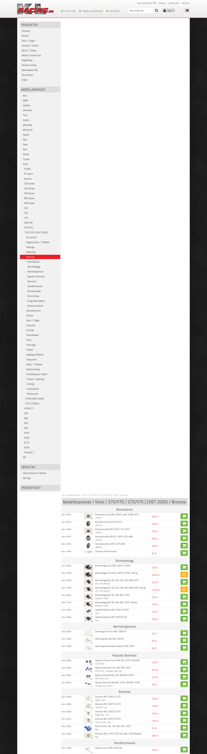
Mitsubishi (27, 130)
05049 (69, 194)
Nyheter (186, 3)
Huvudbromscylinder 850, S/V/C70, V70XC (113, 419)
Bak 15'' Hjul (100, 365)
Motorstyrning (30, 369)
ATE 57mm (99, 190)
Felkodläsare (30, 335)
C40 (24, 213)
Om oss (108, 727)
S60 (24, 413)
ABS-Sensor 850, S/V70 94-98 (108, 500)
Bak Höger (99, 321)
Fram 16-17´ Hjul (102, 357)
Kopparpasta (100, 590)
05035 (69, 434)
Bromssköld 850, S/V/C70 (106, 303)
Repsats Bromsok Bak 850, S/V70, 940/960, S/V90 (117, 209)
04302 (69, 137)
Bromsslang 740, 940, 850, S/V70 (110, 339)
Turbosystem (30, 389)
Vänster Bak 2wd (102, 248)
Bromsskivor (30, 262)
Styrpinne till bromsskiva (105, 78)
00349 (69, 107)
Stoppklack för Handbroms (106, 412)
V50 (24, 423)
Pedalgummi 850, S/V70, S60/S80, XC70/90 (114, 456)
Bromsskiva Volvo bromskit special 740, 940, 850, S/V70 (119, 657)
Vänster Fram (101, 234)
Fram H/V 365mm (102, 343)
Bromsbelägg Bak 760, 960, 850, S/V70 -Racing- (116, 129)
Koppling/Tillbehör (32, 354)
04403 (69, 405)
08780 (69, 449)
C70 (24, 218)
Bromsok (28, 281)
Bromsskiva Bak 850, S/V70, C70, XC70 (112, 56)
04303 (69, 144)
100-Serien (27, 183)
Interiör (27, 349)
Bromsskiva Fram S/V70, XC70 (108, 49)
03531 (69, 42)
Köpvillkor (174, 3)
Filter (26, 340)
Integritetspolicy (68, 739)
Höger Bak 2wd (102, 241)
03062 (69, 166)
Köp (184, 44)
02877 (69, 289)
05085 (69, 187)
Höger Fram (100, 226)
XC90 (25, 447)
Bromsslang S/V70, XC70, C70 (108, 354)
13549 (69, 552)
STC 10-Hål (100, 547)
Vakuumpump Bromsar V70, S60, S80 (111, 441)
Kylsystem (29, 359)
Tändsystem (29, 393)
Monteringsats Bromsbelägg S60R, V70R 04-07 (115, 680)
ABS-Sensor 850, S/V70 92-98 (108, 485)
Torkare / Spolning (32, 379)
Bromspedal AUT (102, 467)
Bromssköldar (31, 291)
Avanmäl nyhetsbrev (27, 742)
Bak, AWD (99, 518)
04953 (69, 500)
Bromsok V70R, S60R (104, 628)
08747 (69, 64)
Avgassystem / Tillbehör (35, 242)
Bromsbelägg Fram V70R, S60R (108, 673)
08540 (69, 544)
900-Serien (28, 203)
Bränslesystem (31, 310)
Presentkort (31, 488)
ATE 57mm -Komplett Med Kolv (108, 198)
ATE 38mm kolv (101, 205)
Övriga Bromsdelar (33, 301)
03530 (69, 56)
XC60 (25, 437)
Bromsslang (30, 296)
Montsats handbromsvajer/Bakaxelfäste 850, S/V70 (117, 281)
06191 (69, 508)
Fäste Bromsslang (103, 383)
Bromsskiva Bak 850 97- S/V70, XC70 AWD (113, 64)
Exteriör (27, 330)
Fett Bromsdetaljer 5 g (105, 598)
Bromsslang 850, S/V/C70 (106, 369)
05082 (69, 456)
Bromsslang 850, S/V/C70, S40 (108, 361)
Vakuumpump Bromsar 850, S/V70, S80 (112, 434)
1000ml (98, 555)
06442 (69, 420)
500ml (97, 563)
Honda (25, 120)
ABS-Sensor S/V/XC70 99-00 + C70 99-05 (113, 493)
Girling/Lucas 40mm (103, 212)
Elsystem (28, 325)
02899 (69, 274)
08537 (69, 530)
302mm (98, 52)
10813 (69, 568)
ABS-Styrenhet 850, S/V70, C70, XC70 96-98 (114, 529)
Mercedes (26, 125)
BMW (24, 100)
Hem (64, 22)
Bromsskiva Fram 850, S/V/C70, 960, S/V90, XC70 (117, 42)
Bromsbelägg (30, 266)
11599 (69, 115)
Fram (97, 489)
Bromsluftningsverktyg (105, 568)
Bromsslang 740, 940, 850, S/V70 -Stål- (112, 347)
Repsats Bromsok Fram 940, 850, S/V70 (112, 194)
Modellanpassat (75, 22)
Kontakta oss (67, 727)
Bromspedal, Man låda (104, 459)
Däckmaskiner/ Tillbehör (34, 473)
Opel (24, 139)
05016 (69, 464)
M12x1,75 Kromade (103, 481)
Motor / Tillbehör (31, 364)
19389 (69, 282)
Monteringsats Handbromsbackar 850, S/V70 (114, 173)
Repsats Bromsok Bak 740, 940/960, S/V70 (114, 202)
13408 (69, 636)
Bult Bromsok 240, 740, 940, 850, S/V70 (112, 252)
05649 (69, 522)
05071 (69, 209)
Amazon (26, 178)
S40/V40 (27, 222)
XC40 (25, 433)
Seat (24, 149)
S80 (24, 418)
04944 (69, 486)
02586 (69, 238)
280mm (98, 45)
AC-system (29, 237)
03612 (69, 666)
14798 (69, 695)
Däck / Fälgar (30, 320)
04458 (69, 673)
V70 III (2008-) (30, 403)
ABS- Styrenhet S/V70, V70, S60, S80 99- (113, 537)
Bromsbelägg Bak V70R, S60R (108, 687)
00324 (69, 122)
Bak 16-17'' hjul (101, 372)
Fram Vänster (101, 314)
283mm (98, 67)
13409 (69, 628)
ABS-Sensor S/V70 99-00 (106, 515)
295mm (98, 60)
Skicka (113, 715)
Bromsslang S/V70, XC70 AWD (108, 376)
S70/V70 (27, 227)
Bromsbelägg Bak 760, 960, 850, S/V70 (112, 122)
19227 (69, 591)
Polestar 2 (27, 452)
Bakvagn (28, 247)
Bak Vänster (100, 328)
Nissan (25, 134)
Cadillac (25, 105)
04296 (69, 412)
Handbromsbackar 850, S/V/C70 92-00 (111, 136)
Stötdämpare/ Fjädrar (34, 374)
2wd (97, 140)
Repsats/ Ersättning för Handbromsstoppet (114, 415)
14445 (69, 78)
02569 (69, 311)
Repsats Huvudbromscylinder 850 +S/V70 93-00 (116, 427)
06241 (69, 471)
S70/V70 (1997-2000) (34, 232)
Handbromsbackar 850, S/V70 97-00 (111, 144)
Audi (24, 95)
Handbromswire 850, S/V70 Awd (109, 289)
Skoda (25, 154)
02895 (69, 354)
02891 (69, 376)
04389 (69, 688)
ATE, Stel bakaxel (102, 110)
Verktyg (25, 478)
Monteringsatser (32, 271)
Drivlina (27, 315)
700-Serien (28, 193)
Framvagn (28, 345)
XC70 (25, 442)
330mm (98, 669)
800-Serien (27, 198)
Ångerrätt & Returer (70, 736)
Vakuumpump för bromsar (106, 575)
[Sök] (143, 11)
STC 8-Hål (99, 540)
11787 (69, 129)
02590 (69, 231)
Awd (97, 147)
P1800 (26, 169)
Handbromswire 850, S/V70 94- (108, 274)
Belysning (28, 252)
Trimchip (27, 384)
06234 (69, 478)
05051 (69, 427)
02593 (69, 223)
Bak (96, 256)
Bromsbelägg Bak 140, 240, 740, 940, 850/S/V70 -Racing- (120, 114)
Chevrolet (26, 110)
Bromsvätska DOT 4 (103, 551)
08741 (69, 49)
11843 (69, 369)
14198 (69, 658)
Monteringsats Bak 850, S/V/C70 (109, 165)
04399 (69, 173)
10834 (69, 575)
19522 (69, 253)
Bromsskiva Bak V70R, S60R (107, 665)
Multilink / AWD (101, 125)
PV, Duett (27, 174)
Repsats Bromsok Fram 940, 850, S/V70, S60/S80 (117, 187)
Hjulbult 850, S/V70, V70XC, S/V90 (110, 471)
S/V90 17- (27, 408)
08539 (69, 537)
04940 (69, 384)
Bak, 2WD (99, 511)
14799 (69, 680)
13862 (69, 582)
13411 (69, 643)
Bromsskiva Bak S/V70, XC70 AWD (110, 71)
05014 (69, 493)
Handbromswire (31, 286)
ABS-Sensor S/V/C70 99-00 (107, 507)
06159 (69, 515)
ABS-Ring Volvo (101, 522)
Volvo (24, 164)
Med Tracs (99, 533)
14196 (69, 621)
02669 (69, 260)
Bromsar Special (32, 305)
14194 (69, 613)
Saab (24, 144)
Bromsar (124, 22)
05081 (69, 202)
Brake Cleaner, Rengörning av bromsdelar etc (114, 582)
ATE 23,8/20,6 (101, 430)
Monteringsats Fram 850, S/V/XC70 (110, 158)
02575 (69, 303)
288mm (98, 74)
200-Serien (27, 188)
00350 (69, 93)
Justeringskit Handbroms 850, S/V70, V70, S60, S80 (118, 405)
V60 (24, 428)
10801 (69, 560)
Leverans (65, 733)
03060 (69, 158)
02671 (69, 245)
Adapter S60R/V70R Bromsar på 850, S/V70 (114, 613)
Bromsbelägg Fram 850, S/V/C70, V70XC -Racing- (116, 100)
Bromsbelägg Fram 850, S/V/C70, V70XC (112, 92)
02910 (69, 362)
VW (23, 457)
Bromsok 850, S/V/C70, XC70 (107, 223)
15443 (69, 599)
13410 (69, 650)
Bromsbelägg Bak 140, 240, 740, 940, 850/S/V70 (116, 107)
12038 (69, 100)
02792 (69, 318)
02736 (69, 340)
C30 (24, 208)
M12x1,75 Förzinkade (104, 474)
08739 (69, 71)
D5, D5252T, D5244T (104, 445)
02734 (69, 347)
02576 (69, 325)
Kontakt (162, 3)
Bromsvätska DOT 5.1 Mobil (107, 560)
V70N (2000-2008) (32, 398)
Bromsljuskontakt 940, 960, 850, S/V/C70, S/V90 (116, 449)
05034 (69, 442)
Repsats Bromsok (33, 276)
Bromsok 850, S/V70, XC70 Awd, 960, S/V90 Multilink (118, 260)
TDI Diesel (99, 437)
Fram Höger (100, 306)
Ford (24, 115)
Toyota (25, 159)
